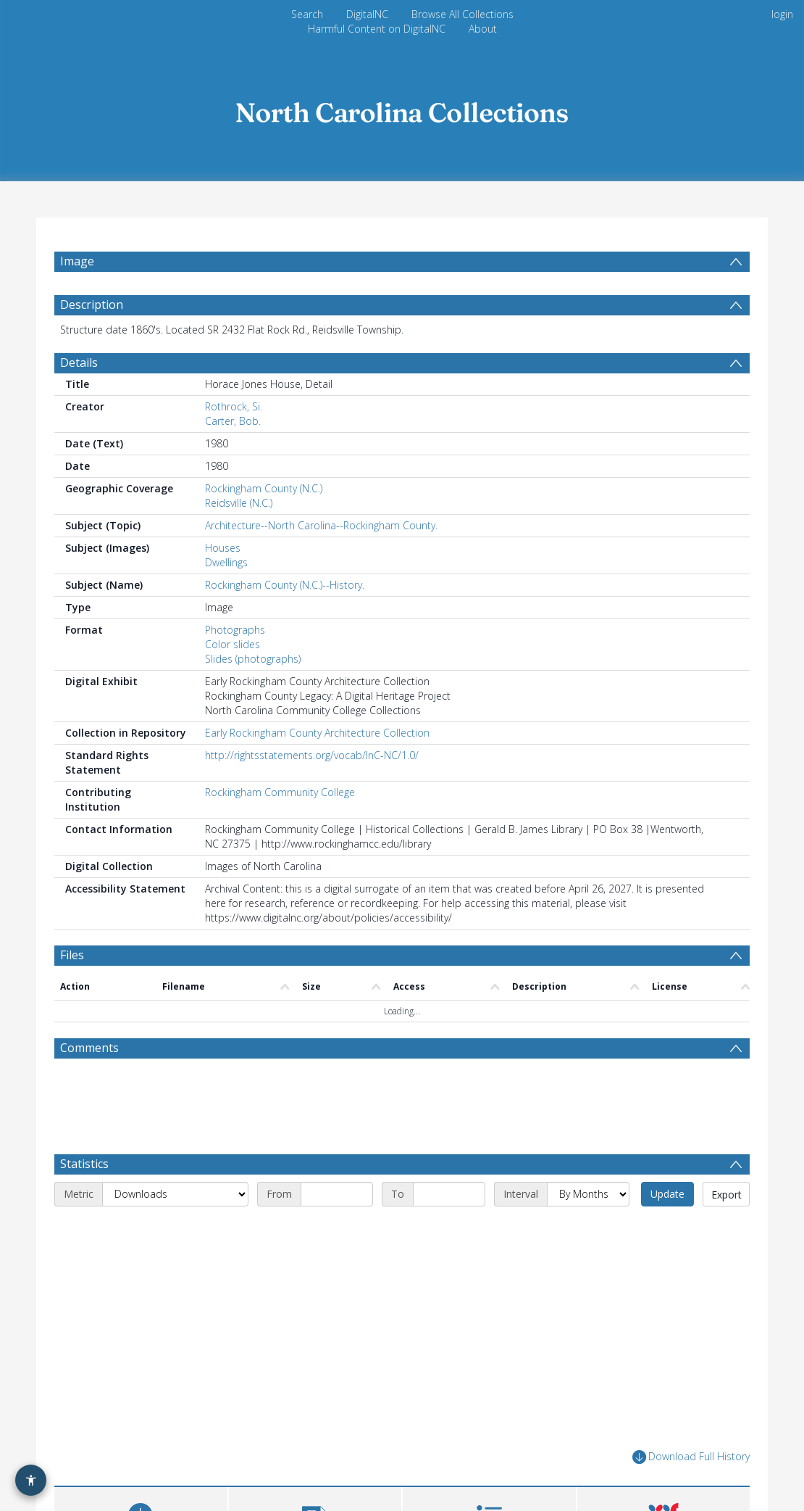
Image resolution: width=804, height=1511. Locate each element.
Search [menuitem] (307, 14)
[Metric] (175, 1194)
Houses (222, 548)
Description (91, 304)
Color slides (232, 644)
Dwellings (226, 562)
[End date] (449, 1194)
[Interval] (588, 1194)
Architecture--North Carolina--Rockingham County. (321, 525)
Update (667, 1194)
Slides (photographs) (253, 659)
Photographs (235, 630)
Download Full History (691, 1457)
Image (77, 261)
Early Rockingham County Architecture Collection (317, 733)
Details (79, 362)
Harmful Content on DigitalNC (376, 29)
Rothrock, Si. (233, 406)
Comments (89, 1048)
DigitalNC (367, 14)
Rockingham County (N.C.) (263, 488)
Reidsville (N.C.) (238, 503)
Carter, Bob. (233, 421)
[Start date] (337, 1194)
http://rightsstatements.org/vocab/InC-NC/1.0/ (312, 755)
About (483, 29)
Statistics (84, 1164)
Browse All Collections (462, 14)
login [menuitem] (782, 14)
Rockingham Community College (280, 792)
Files (72, 955)
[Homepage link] (402, 108)
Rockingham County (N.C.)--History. (284, 585)
